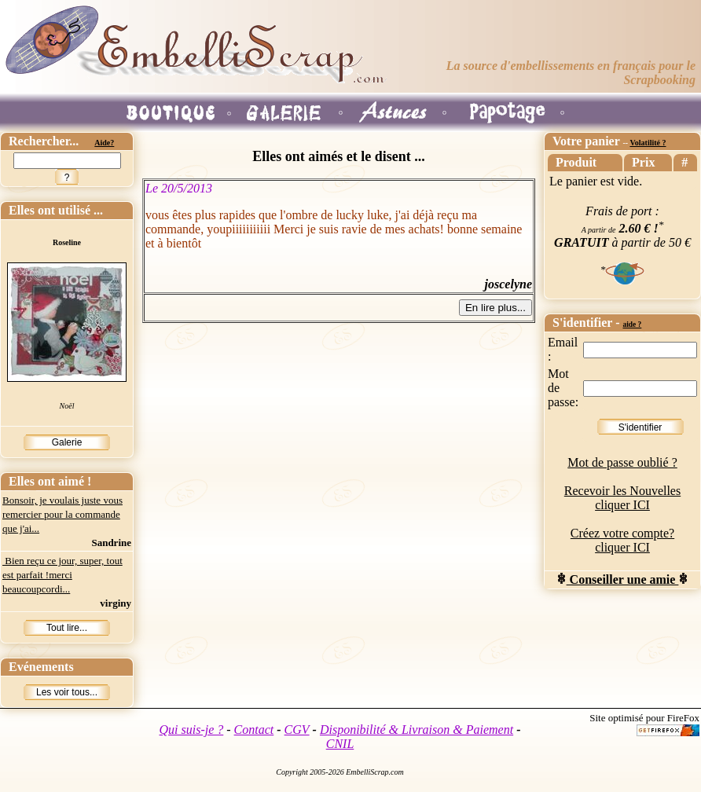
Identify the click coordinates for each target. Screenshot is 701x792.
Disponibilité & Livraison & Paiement (416, 729)
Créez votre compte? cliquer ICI (622, 540)
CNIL (340, 743)
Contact (254, 729)
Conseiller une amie (623, 579)
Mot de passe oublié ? (622, 462)
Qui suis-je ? (192, 729)
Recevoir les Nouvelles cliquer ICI (622, 498)
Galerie (67, 442)
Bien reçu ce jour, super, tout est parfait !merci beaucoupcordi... (62, 575)
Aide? (104, 142)
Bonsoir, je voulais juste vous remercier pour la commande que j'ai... (62, 514)
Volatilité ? (647, 142)
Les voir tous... (66, 692)
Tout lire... (66, 627)
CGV (297, 729)
